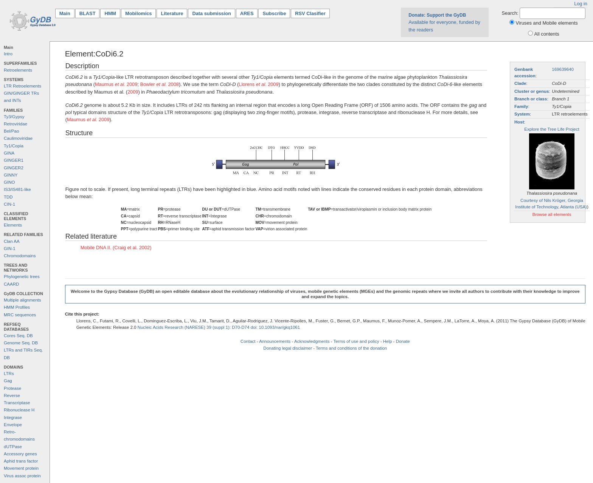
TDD (8, 197)
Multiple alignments (22, 300)
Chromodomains (20, 255)
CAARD (11, 284)
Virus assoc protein (22, 476)
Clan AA (12, 241)
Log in (580, 3)
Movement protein (21, 468)
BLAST (87, 13)
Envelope (13, 424)
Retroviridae (15, 124)
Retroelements (18, 70)
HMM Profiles (17, 307)
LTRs (9, 373)
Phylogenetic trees (22, 276)
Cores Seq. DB (18, 335)
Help (387, 341)
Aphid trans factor (21, 461)
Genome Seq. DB (21, 343)
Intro (8, 54)
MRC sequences (20, 315)
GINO (9, 182)
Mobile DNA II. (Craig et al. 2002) (116, 247)
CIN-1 (9, 204)
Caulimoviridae (18, 138)
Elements (13, 225)
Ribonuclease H (19, 410)
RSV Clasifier (310, 13)
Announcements (274, 341)
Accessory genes (20, 454)
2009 (132, 92)
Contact (248, 341)
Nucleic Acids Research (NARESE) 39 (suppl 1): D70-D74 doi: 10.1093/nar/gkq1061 (219, 327)
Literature (172, 13)
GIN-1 (10, 248)
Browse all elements (551, 214)
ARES (247, 13)
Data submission (211, 13)
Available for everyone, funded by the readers (444, 22)
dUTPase (13, 446)
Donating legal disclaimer (287, 348)
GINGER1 (13, 160)
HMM (110, 13)
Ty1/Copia (13, 146)
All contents (546, 34)
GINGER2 (13, 168)
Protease (12, 388)
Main (67, 13)
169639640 (563, 69)
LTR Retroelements (22, 86)
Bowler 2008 (159, 84)
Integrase (13, 417)
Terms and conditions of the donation (351, 348)
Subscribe (274, 13)
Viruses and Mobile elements (547, 23)
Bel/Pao (11, 131)
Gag (8, 380)
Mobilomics (138, 13)
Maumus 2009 (116, 84)
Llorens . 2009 (258, 84)
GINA (9, 153)
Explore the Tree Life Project (551, 129)
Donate (403, 341)
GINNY (10, 175)
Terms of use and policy (356, 341)
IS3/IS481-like (17, 189)
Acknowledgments (311, 341)
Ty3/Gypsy (14, 116)
